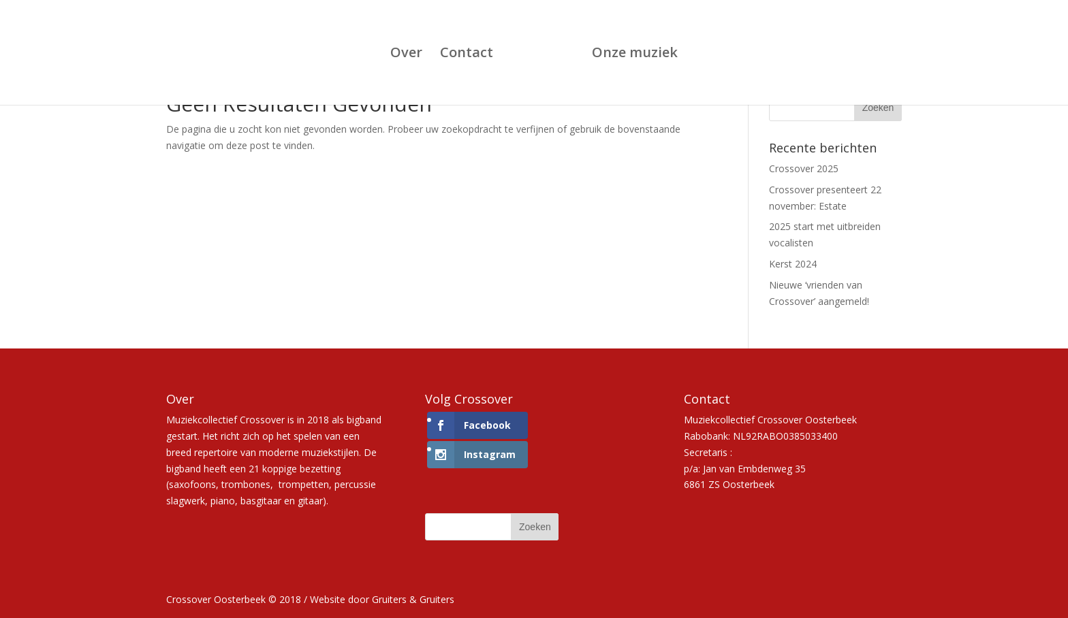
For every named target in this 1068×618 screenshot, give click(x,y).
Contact (466, 54)
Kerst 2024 (793, 263)
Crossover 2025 (803, 168)
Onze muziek (635, 54)
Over (406, 54)
